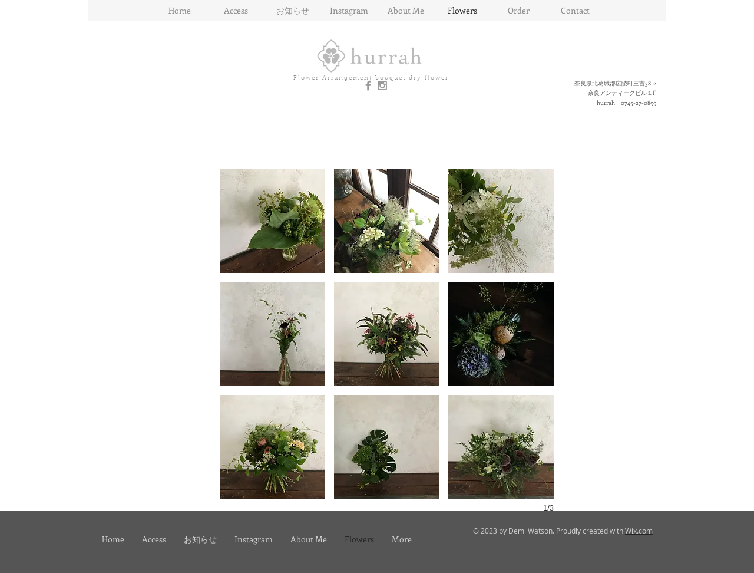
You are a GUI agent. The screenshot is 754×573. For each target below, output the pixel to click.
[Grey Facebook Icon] (368, 85)
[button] (272, 221)
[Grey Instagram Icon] (382, 85)
